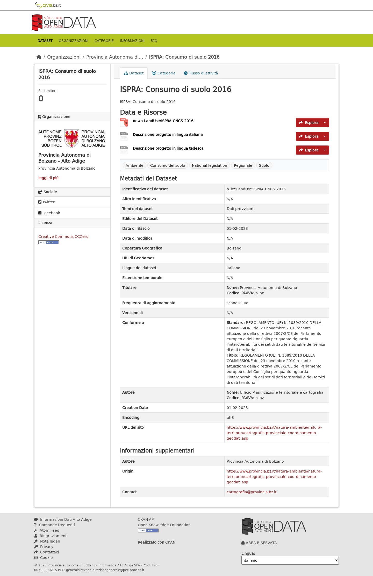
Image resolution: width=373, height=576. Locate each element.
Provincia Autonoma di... (114, 56)
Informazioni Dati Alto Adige (63, 519)
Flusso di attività (201, 73)
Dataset (45, 40)
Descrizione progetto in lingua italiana (168, 134)
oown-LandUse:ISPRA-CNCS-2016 (163, 120)
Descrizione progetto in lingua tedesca (168, 148)
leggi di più (48, 178)
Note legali (47, 541)
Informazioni (132, 40)
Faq (154, 40)
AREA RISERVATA (261, 542)
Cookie (43, 557)
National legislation (209, 165)
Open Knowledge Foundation (164, 525)
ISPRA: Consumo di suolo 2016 (184, 56)
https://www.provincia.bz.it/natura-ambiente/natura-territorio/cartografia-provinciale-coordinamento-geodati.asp (274, 433)
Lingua (247, 553)
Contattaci (46, 552)
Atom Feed (46, 530)
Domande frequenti (54, 525)
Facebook (49, 213)
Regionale (243, 165)
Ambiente (135, 165)
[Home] (38, 56)
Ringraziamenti (51, 535)
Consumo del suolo (167, 165)
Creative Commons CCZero (63, 236)
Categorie (104, 40)
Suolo (264, 165)
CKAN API (146, 519)
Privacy (43, 546)
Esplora (309, 122)
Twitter (46, 202)
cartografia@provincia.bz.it (251, 492)
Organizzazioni (73, 40)
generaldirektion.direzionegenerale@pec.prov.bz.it (105, 569)
